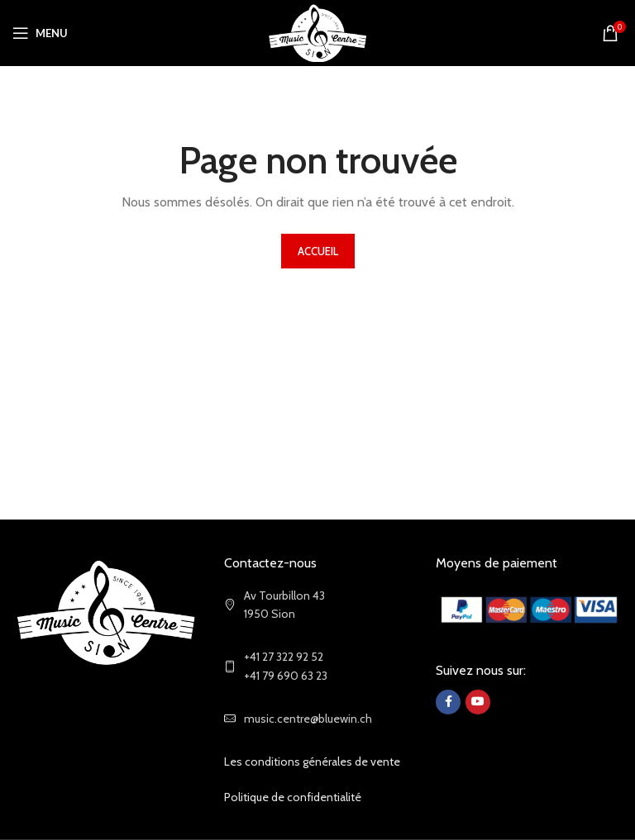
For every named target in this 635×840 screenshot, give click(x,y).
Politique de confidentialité (292, 797)
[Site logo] (318, 31)
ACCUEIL (318, 251)
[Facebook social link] (448, 702)
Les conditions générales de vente (312, 761)
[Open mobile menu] (40, 33)
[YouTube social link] (478, 702)
